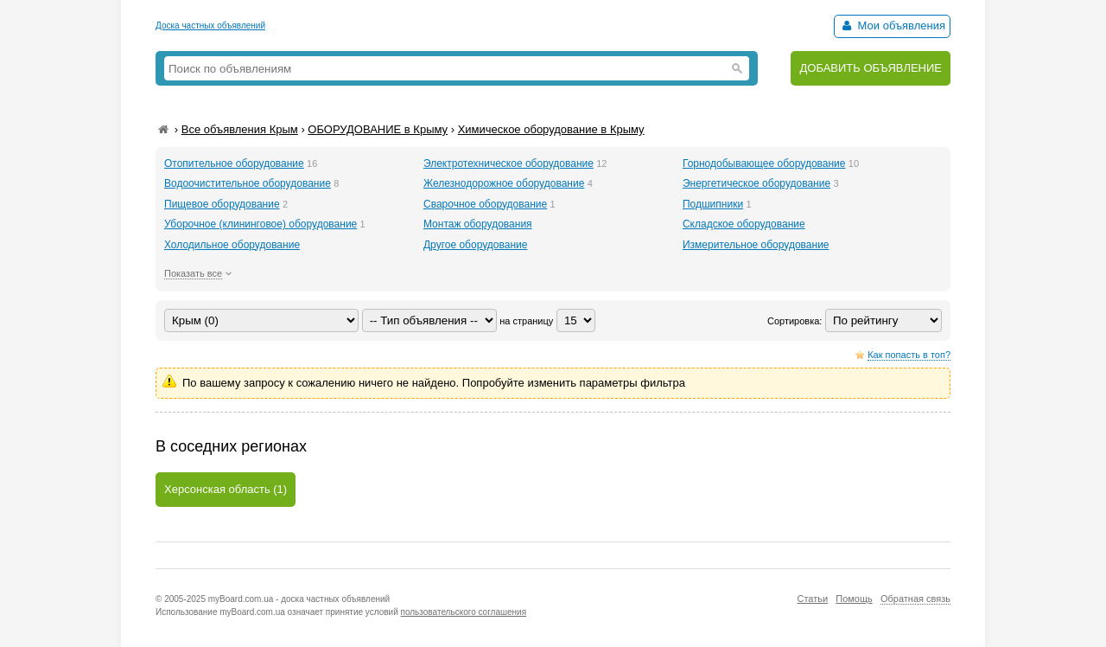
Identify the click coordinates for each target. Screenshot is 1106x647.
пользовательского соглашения (464, 612)
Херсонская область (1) (225, 489)
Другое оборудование (475, 245)
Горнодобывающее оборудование (764, 163)
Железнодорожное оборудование (503, 183)
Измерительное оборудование (756, 245)
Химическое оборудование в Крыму (551, 129)
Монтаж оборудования (477, 224)
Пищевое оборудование (222, 204)
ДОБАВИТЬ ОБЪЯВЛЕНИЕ (870, 67)
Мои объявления (892, 25)
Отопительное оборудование (234, 163)
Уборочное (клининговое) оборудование (260, 224)
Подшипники (713, 204)
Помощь (854, 598)
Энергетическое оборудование (756, 183)
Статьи (812, 598)
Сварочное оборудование (485, 204)
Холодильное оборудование (232, 245)
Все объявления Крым (239, 129)
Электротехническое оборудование (508, 163)
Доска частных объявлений (210, 25)
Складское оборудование (744, 224)
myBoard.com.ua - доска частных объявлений (299, 599)
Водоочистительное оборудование (247, 183)
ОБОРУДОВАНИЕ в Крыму (378, 129)
